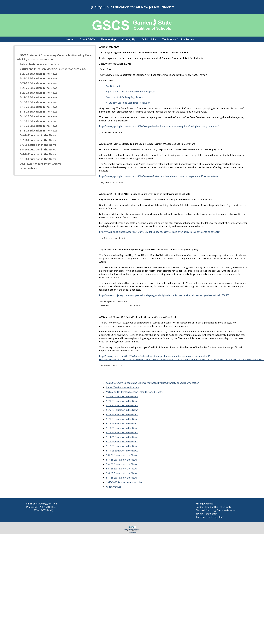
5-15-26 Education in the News (36, 111)
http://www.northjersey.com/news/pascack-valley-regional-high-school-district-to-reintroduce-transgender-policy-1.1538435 (164, 295)
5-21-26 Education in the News (36, 97)
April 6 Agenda (113, 86)
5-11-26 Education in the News (36, 130)
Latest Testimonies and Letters (37, 64)
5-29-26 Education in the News (36, 73)
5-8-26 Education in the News (36, 135)
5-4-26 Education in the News (36, 154)
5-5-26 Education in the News (36, 149)
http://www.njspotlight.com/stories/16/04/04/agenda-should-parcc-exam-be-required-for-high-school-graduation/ (159, 126)
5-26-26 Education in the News (36, 88)
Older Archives (27, 168)
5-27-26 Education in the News (36, 83)
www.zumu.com (132, 532)
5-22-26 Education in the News (36, 92)
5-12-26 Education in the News (36, 125)
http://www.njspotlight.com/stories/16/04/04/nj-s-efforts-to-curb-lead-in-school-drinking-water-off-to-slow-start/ (158, 176)
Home (70, 39)
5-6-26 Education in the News (36, 144)
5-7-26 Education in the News (36, 140)
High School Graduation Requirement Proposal (130, 91)
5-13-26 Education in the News (36, 121)
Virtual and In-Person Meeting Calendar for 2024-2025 (51, 69)
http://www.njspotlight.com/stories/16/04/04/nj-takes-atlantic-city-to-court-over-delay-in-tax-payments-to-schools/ (159, 231)
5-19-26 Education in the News (36, 102)
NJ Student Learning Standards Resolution (128, 102)
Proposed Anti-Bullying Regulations (124, 97)
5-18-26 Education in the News (36, 106)
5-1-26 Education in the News (36, 159)
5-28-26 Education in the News (36, 78)
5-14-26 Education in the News (36, 116)
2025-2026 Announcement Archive (38, 163)
